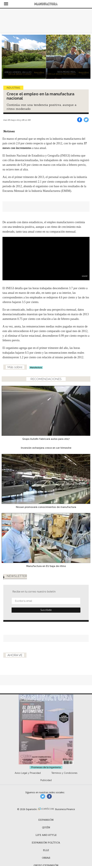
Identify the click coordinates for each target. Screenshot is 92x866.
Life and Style (46, 835)
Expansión (46, 819)
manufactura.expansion (49, 796)
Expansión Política (46, 842)
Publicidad (46, 780)
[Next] (86, 56)
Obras (46, 857)
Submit (46, 610)
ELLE (46, 850)
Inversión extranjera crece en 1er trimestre (46, 447)
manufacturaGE (42, 796)
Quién (46, 827)
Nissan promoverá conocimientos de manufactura (46, 507)
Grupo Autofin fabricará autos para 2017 (46, 438)
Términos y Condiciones (64, 773)
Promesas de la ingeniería (46, 767)
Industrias (13, 87)
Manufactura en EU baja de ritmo (46, 566)
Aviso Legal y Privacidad (28, 773)
